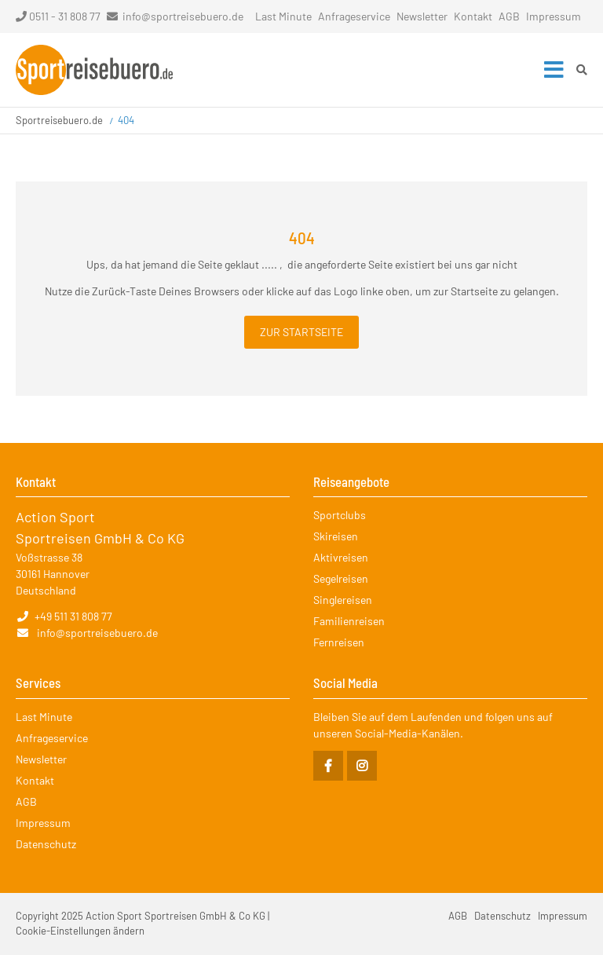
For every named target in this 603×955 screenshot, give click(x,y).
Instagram (362, 766)
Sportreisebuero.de (59, 120)
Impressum (553, 16)
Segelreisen (340, 578)
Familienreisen (349, 621)
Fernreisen (338, 642)
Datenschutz (46, 844)
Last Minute (283, 16)
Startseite (94, 70)
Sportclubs (339, 514)
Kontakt (473, 16)
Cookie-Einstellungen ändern (80, 930)
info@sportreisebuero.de (182, 16)
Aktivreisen (340, 557)
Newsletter (422, 16)
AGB (509, 16)
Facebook (328, 766)
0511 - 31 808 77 (58, 16)
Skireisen (335, 536)
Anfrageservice (354, 16)
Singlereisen (342, 599)
